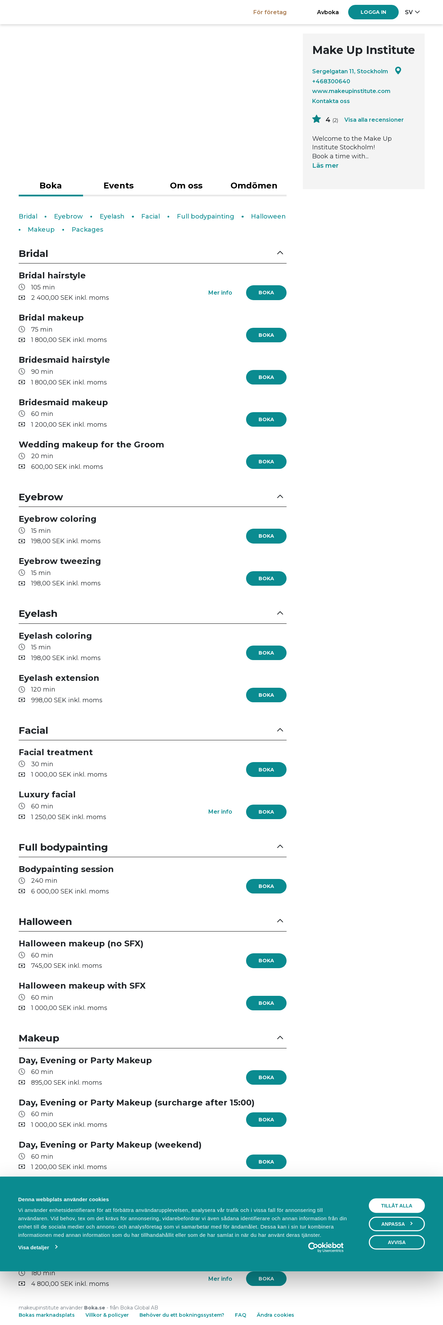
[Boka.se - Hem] (43, 12)
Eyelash (112, 216)
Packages (87, 229)
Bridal (28, 216)
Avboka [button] (328, 12)
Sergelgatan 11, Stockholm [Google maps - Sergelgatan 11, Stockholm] (357, 71)
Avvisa (397, 1289)
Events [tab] (118, 185)
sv (409, 12)
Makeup (41, 229)
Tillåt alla (396, 1253)
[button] (153, 253)
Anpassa (397, 1271)
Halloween (268, 216)
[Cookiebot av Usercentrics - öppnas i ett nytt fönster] (326, 1295)
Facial (150, 216)
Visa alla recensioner (374, 119)
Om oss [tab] (186, 185)
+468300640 (331, 81)
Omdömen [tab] (254, 185)
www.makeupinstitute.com (351, 90)
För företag (270, 12)
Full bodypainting (205, 216)
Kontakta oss (331, 101)
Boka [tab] (50, 185)
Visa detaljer (33, 1295)
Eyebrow (68, 216)
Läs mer (325, 165)
